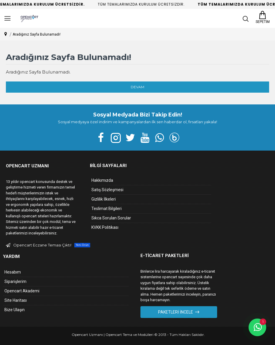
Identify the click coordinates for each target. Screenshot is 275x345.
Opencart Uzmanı (87, 334)
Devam (137, 87)
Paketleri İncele (175, 312)
